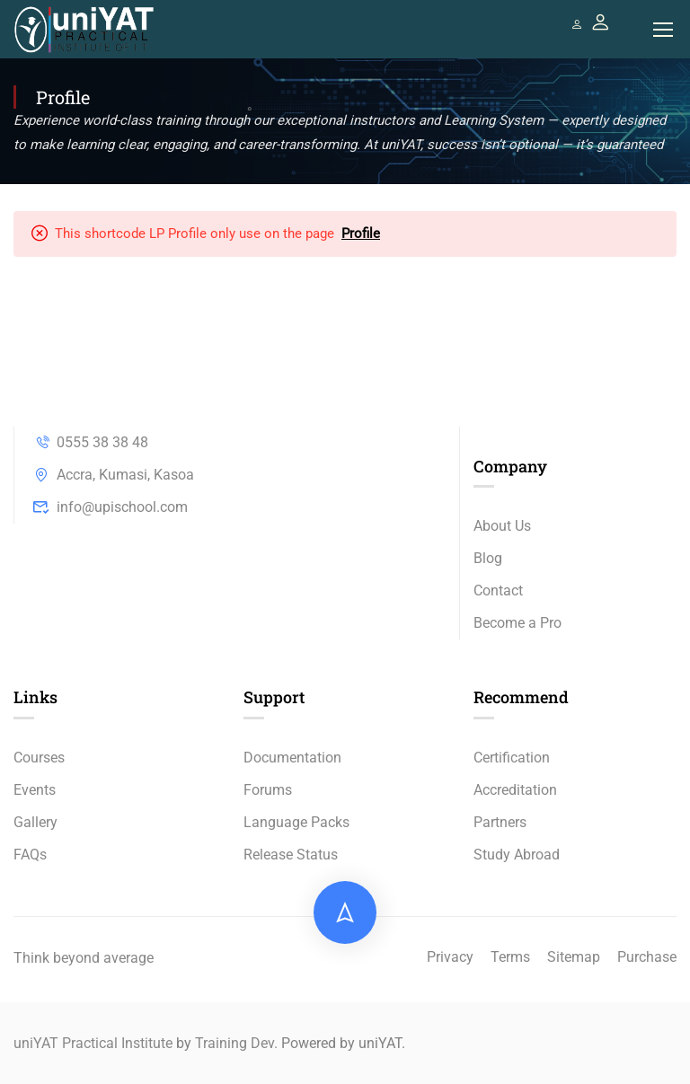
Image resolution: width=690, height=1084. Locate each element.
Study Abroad (516, 854)
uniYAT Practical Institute (92, 1043)
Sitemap (573, 956)
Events (34, 789)
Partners (499, 822)
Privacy (450, 956)
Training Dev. (236, 1043)
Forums (267, 789)
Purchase (647, 956)
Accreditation (515, 789)
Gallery (35, 822)
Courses (39, 757)
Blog (487, 559)
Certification (511, 757)
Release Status (290, 854)
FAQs (30, 854)
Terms (510, 956)
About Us (502, 526)
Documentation (292, 757)
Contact (498, 591)
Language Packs (296, 822)
